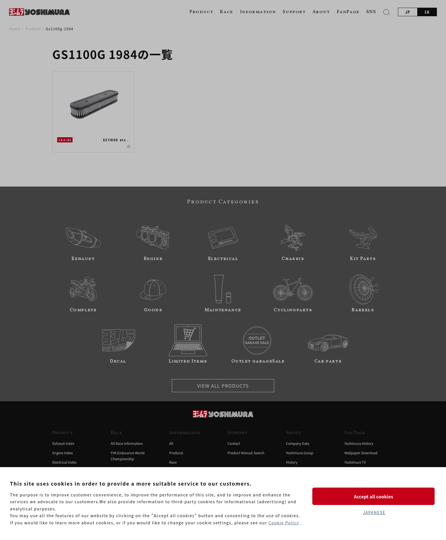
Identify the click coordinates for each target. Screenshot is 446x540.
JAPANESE (374, 512)
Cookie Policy (284, 522)
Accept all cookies (374, 496)
